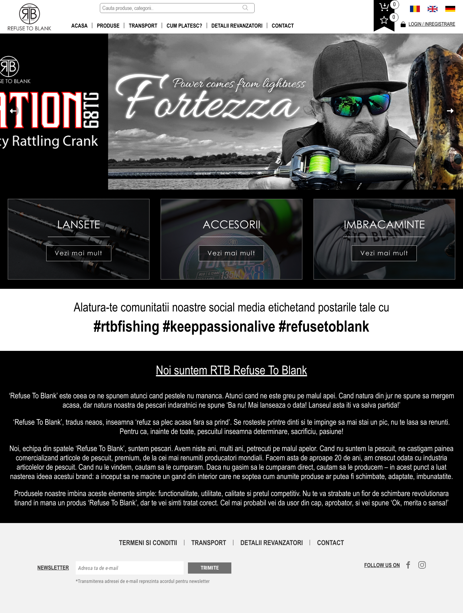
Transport (143, 25)
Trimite (210, 568)
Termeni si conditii (148, 543)
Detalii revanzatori (237, 25)
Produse (108, 25)
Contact (283, 25)
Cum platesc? (184, 25)
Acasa (79, 25)
